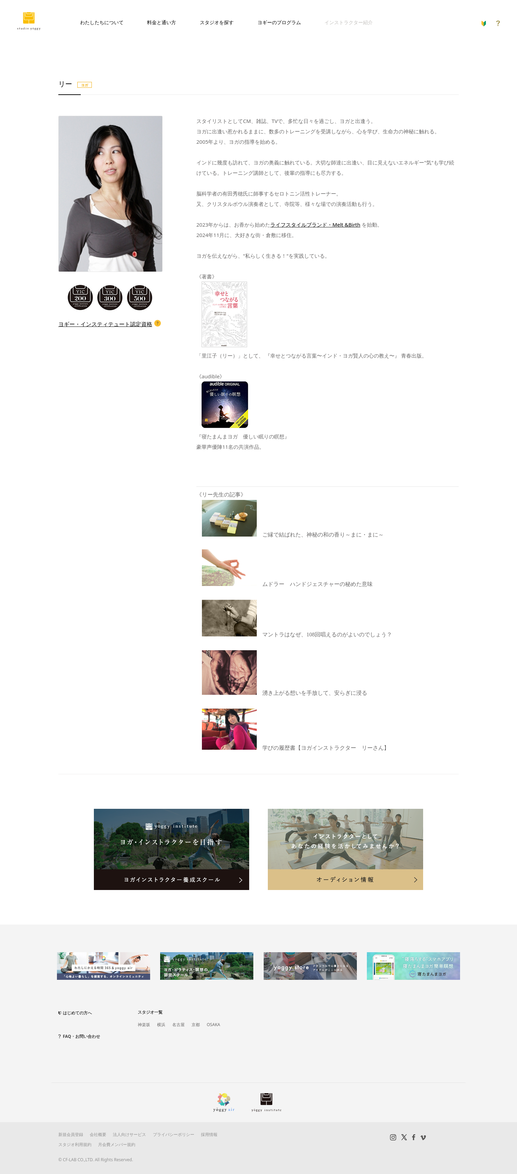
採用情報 (209, 1134)
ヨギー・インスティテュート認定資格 (105, 324)
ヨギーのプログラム (279, 22)
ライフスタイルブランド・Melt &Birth (315, 224)
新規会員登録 (70, 1134)
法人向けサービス (129, 1134)
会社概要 (98, 1134)
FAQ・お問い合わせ (81, 1036)
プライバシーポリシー (173, 1134)
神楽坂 (144, 1025)
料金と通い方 (161, 22)
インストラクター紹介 (348, 22)
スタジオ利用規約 (74, 1144)
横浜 (161, 1025)
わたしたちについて (102, 22)
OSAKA (213, 1025)
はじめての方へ (77, 1013)
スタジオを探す (217, 22)
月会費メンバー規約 (116, 1144)
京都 (196, 1025)
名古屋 (178, 1025)
